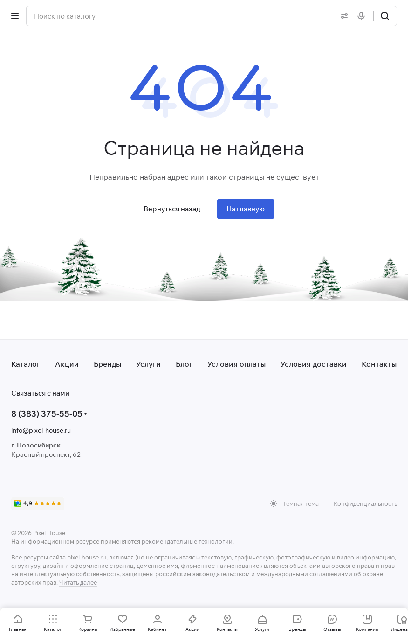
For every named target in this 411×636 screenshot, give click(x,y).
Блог (184, 364)
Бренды (107, 364)
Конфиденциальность (365, 503)
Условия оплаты (236, 364)
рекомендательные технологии (187, 541)
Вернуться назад (172, 208)
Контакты (379, 364)
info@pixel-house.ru (41, 430)
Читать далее (78, 582)
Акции (67, 364)
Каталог (25, 364)
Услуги (148, 364)
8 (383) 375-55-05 (46, 413)
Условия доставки (314, 364)
